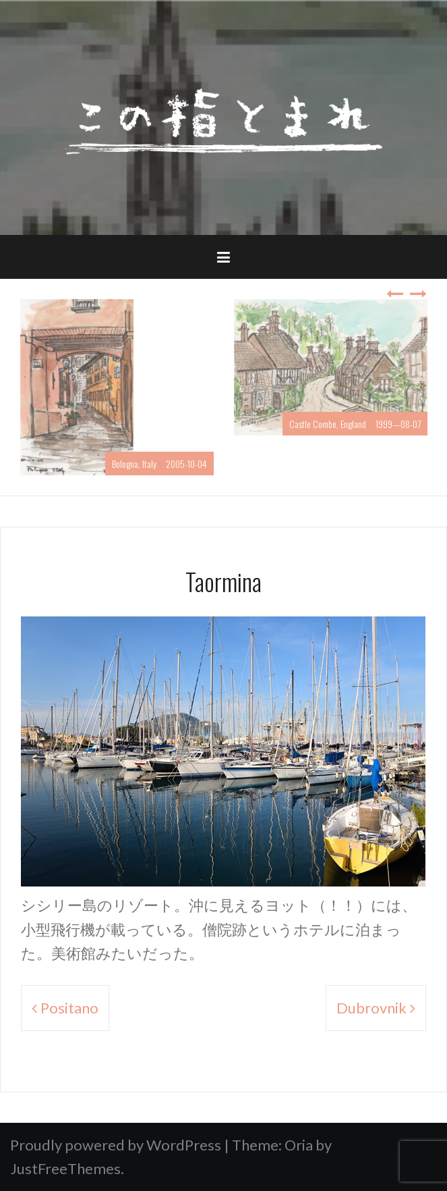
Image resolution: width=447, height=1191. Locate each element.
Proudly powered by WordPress (115, 1145)
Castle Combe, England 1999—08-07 (355, 424)
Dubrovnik (371, 1008)
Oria (299, 1145)
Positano (69, 1008)
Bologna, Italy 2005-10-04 (159, 463)
